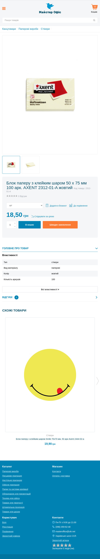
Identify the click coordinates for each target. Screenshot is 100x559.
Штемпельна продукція (13, 507)
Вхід (4, 522)
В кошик (29, 225)
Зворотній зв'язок (60, 540)
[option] (10, 164)
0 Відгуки (22, 196)
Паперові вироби (28, 29)
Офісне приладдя (10, 485)
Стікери (45, 29)
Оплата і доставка (61, 476)
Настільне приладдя (12, 480)
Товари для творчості (12, 503)
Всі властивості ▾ (50, 289)
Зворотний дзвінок (11, 536)
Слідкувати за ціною (44, 216)
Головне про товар (50, 248)
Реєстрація (7, 527)
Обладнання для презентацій (16, 494)
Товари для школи (11, 512)
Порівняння (7, 531)
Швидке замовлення (60, 225)
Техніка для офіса (11, 498)
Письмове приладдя (12, 476)
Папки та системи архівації (15, 489)
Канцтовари (9, 29)
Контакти (56, 471)
